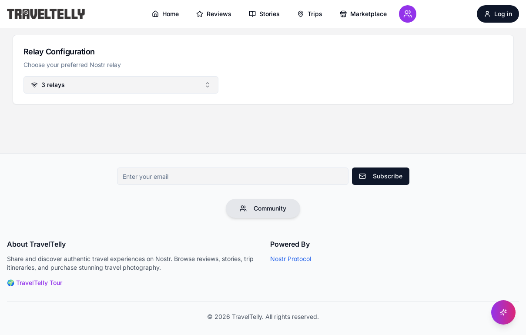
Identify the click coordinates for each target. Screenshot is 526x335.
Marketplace (363, 13)
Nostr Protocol (290, 258)
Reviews (213, 13)
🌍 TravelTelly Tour (34, 282)
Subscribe (380, 176)
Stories (264, 13)
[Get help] (503, 312)
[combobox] (120, 85)
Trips (309, 13)
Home (165, 13)
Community (263, 208)
